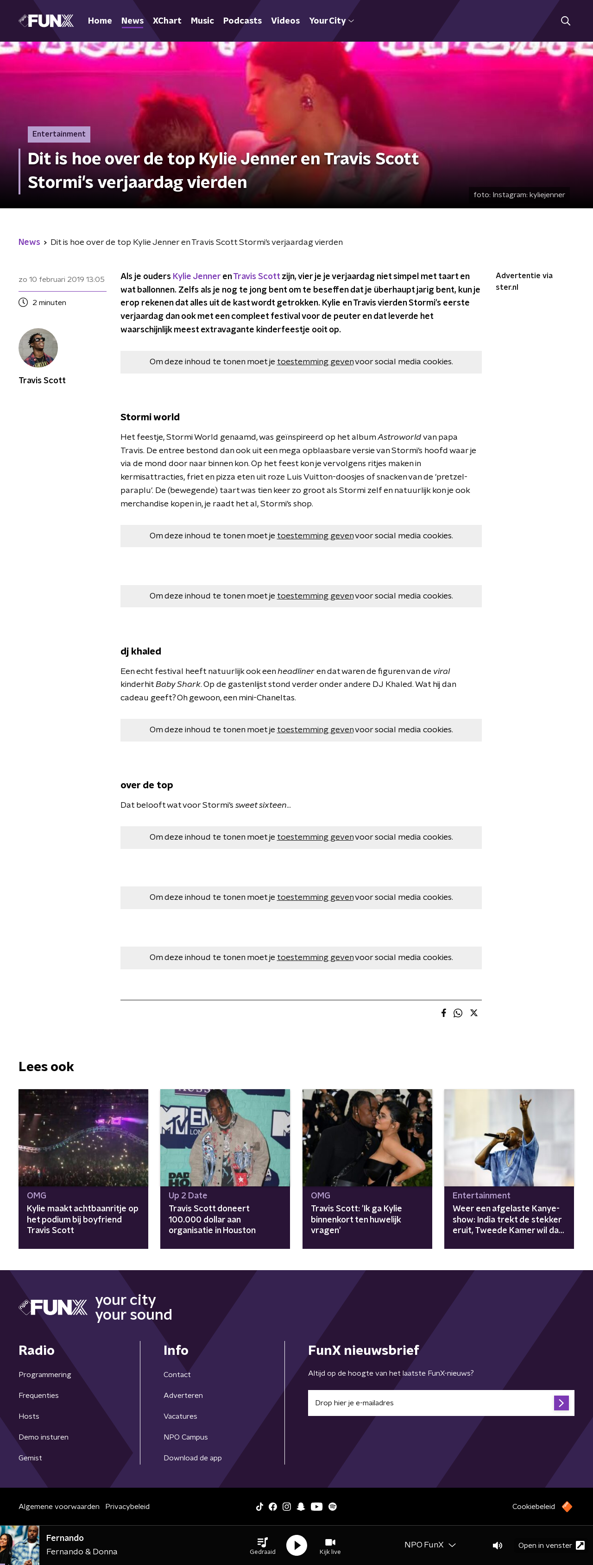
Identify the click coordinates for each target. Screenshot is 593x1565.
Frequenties (39, 1395)
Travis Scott (256, 277)
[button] (263, 1545)
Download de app (193, 1458)
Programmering (45, 1374)
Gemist (30, 1458)
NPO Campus (186, 1437)
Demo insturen (44, 1437)
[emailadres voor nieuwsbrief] (441, 1403)
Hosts (29, 1416)
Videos (285, 21)
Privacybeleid (127, 1506)
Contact (177, 1374)
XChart (167, 21)
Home (100, 21)
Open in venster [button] (551, 1545)
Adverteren (183, 1395)
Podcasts (242, 21)
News (132, 21)
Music (202, 21)
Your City (331, 21)
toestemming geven (315, 362)
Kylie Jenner (197, 277)
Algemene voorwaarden (59, 1506)
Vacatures (180, 1416)
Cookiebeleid (533, 1506)
